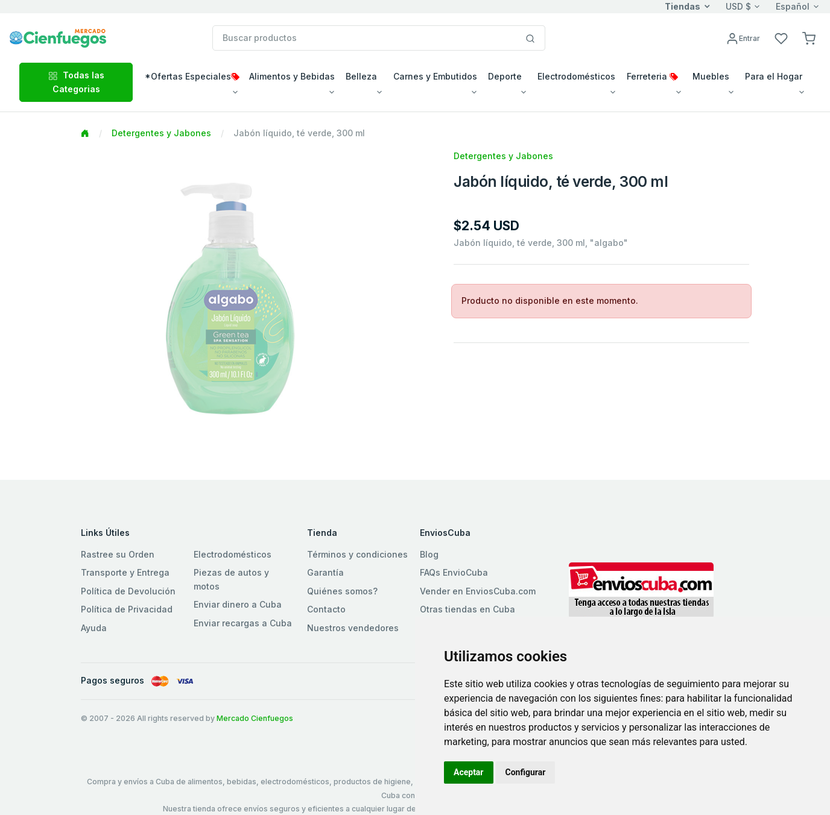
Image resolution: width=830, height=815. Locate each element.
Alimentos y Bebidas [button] (292, 76)
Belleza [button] (361, 76)
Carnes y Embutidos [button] (435, 76)
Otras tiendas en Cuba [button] (467, 609)
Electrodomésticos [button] (576, 76)
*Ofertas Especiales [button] (192, 76)
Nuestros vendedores (353, 628)
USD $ (738, 6)
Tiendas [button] (682, 6)
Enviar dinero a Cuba (238, 604)
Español (792, 6)
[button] (809, 38)
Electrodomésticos (232, 554)
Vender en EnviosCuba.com (478, 591)
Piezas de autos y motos (231, 579)
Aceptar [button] (469, 772)
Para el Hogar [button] (773, 76)
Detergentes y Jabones (161, 133)
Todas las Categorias (76, 81)
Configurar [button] (525, 772)
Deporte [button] (505, 76)
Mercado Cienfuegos (255, 718)
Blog (429, 554)
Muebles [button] (710, 76)
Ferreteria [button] (652, 76)
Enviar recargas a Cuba (243, 623)
